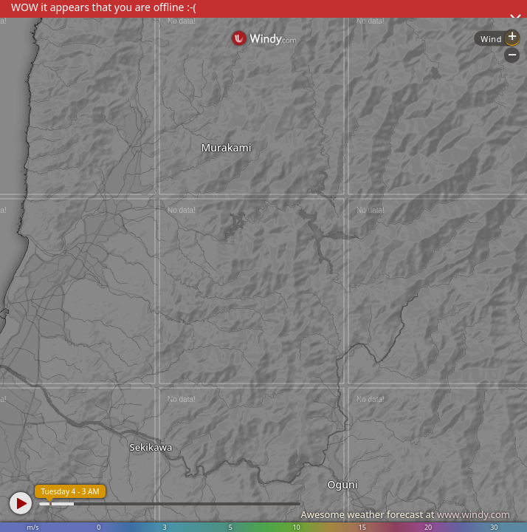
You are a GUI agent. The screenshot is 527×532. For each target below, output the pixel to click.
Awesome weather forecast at (405, 514)
